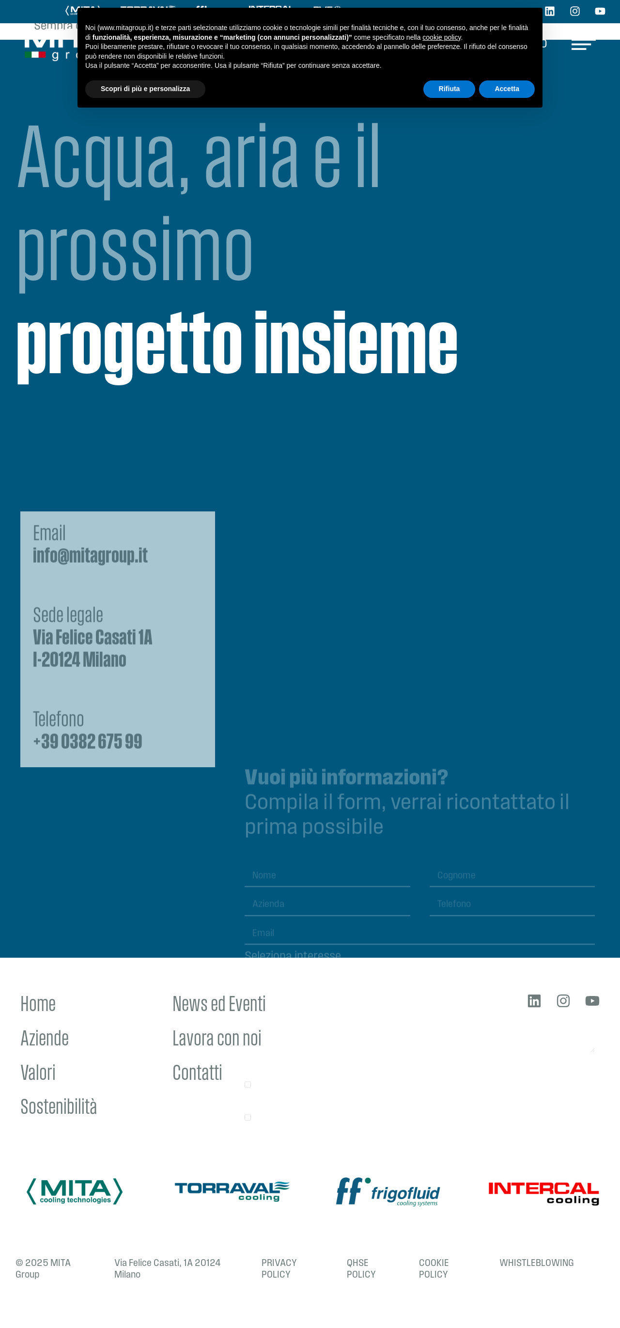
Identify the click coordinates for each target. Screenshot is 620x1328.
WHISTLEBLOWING (536, 1263)
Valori (38, 1074)
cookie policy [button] (441, 37)
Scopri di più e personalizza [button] (145, 89)
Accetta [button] (507, 89)
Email (90, 655)
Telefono (87, 841)
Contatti (197, 1074)
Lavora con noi (217, 1039)
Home (38, 1005)
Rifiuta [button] (449, 89)
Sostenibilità (58, 1108)
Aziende (44, 1039)
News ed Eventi (219, 1005)
